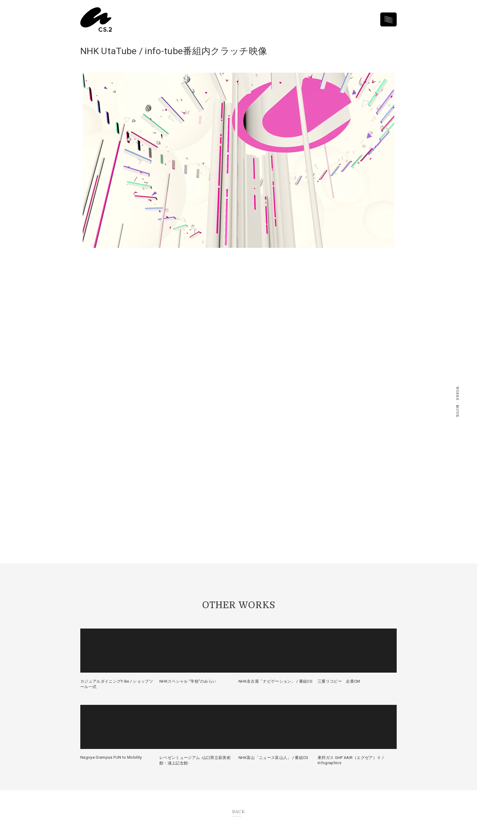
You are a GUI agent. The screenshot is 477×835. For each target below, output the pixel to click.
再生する (238, 160)
